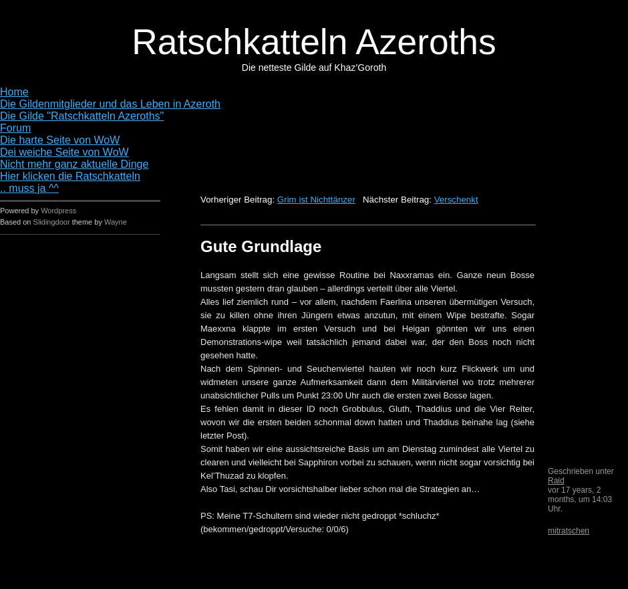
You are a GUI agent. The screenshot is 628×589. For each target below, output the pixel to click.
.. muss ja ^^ (29, 188)
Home (14, 92)
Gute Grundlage (260, 246)
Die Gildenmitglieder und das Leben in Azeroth (110, 104)
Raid (556, 480)
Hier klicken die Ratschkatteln (70, 176)
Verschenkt (456, 200)
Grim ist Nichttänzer (316, 200)
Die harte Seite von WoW (60, 140)
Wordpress (58, 211)
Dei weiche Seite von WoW (64, 152)
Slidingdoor (51, 222)
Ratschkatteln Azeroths (314, 42)
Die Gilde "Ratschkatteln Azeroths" (82, 116)
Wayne (115, 222)
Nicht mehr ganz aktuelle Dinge (74, 164)
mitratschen (568, 531)
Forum (15, 128)
